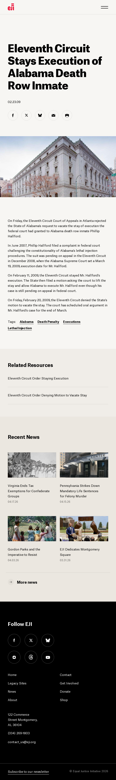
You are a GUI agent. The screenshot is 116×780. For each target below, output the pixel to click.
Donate (65, 691)
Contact (66, 674)
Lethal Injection (20, 328)
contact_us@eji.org (22, 741)
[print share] (67, 115)
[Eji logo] (11, 7)
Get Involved (69, 683)
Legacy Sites (17, 683)
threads (31, 657)
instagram (14, 657)
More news (27, 581)
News (12, 691)
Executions (72, 321)
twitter (31, 640)
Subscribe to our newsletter (28, 771)
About (12, 699)
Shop (64, 699)
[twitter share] (26, 115)
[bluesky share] (40, 115)
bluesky (47, 640)
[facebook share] (13, 115)
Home (12, 674)
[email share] (53, 115)
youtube (47, 657)
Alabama (27, 321)
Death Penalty (48, 321)
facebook (14, 640)
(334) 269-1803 (19, 733)
